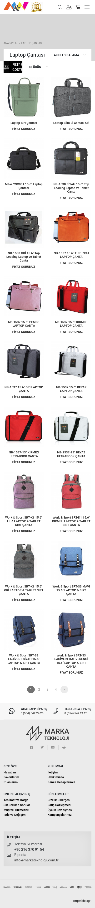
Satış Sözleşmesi (59, 805)
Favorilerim (11, 777)
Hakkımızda (56, 777)
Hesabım (10, 772)
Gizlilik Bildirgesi (59, 800)
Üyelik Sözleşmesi (60, 810)
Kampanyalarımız (60, 814)
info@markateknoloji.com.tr (36, 860)
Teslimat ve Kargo (16, 800)
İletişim (53, 772)
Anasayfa (10, 43)
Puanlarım (11, 782)
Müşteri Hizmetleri (16, 810)
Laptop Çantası (31, 43)
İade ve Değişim (14, 814)
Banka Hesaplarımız (61, 782)
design (82, 901)
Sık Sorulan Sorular (17, 805)
